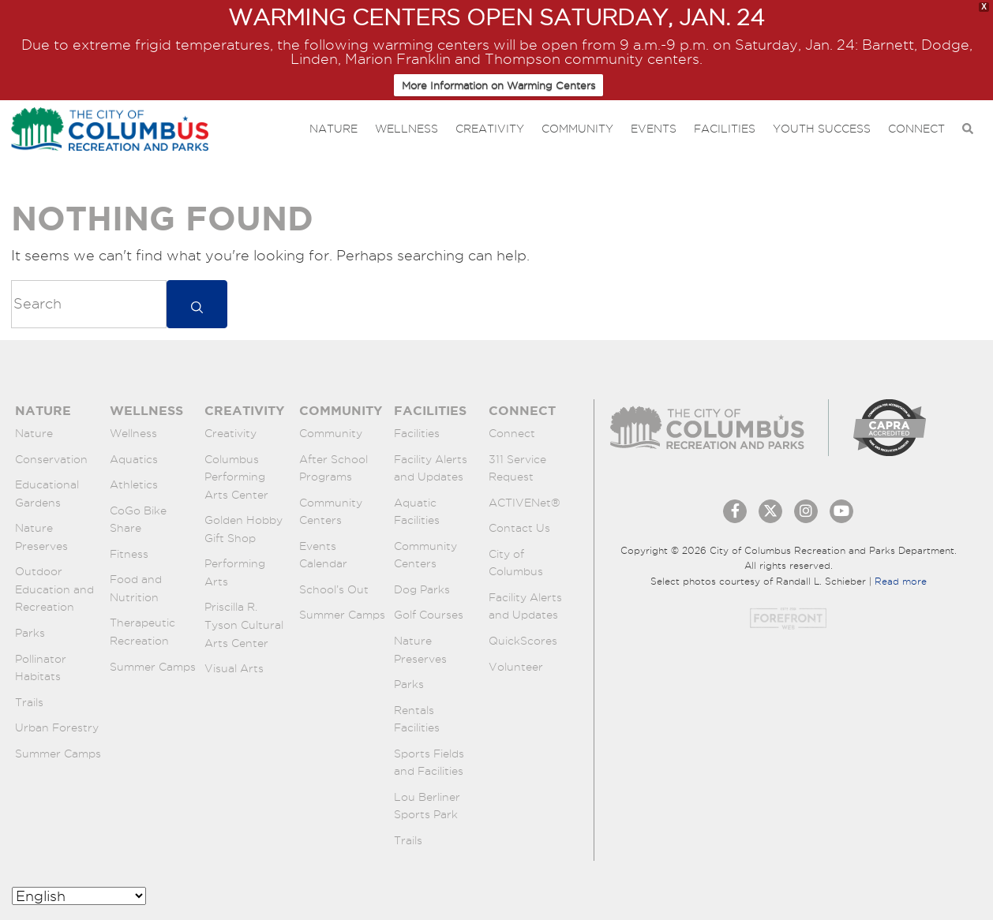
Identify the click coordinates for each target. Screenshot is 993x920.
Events (653, 128)
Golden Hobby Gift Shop (243, 529)
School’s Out (334, 589)
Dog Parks (422, 589)
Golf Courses (428, 614)
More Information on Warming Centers (498, 85)
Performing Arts (234, 572)
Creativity (489, 128)
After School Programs (333, 468)
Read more (901, 581)
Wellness (406, 128)
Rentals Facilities (417, 719)
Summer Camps (58, 753)
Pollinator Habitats (40, 668)
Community (577, 128)
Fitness (129, 554)
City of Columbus (516, 563)
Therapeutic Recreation (142, 631)
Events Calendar (323, 555)
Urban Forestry (57, 727)
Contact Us (519, 528)
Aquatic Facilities (417, 511)
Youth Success (822, 128)
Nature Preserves (41, 537)
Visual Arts (234, 668)
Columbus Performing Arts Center (236, 477)
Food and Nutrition (136, 588)
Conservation (51, 459)
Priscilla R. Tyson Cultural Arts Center (243, 624)
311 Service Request (517, 468)
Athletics (134, 484)
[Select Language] (79, 896)
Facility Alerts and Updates (430, 468)
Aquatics (134, 459)
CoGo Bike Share (138, 519)
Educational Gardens (47, 493)
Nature (333, 128)
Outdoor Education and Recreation (54, 589)
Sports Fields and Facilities (429, 762)
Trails (29, 702)
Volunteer (516, 666)
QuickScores (523, 640)
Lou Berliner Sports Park (427, 806)
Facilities (724, 128)
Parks (30, 632)
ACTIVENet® (524, 502)
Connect (916, 128)
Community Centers (330, 511)
